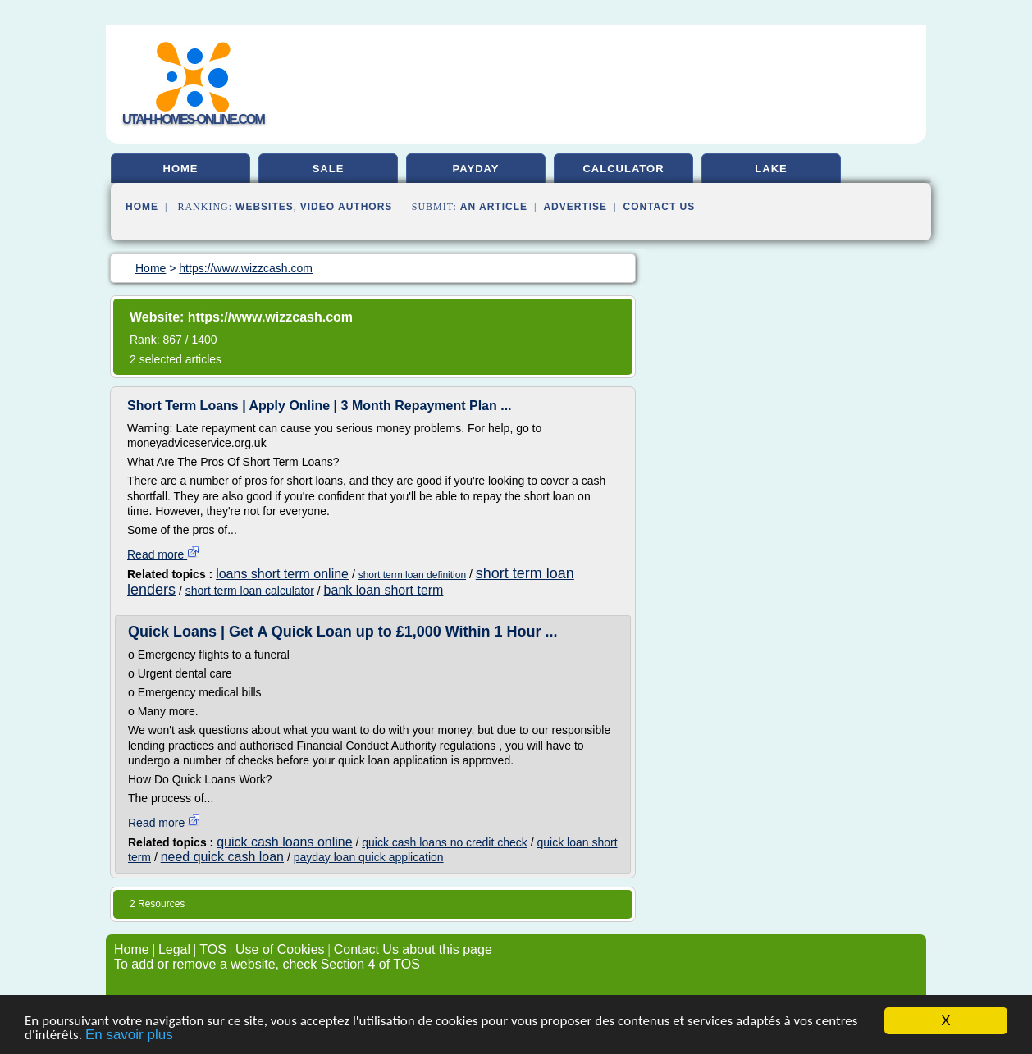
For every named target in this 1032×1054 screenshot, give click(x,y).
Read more (163, 554)
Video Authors (346, 206)
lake (771, 168)
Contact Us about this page (413, 949)
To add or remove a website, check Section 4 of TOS (267, 964)
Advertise (575, 206)
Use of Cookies (280, 949)
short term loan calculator (249, 590)
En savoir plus (129, 1035)
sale (329, 168)
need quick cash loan (222, 857)
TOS (212, 949)
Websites (264, 206)
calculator (623, 168)
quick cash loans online (284, 842)
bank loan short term (384, 590)
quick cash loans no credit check (444, 842)
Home (142, 206)
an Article (493, 206)
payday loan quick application (369, 857)
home (181, 168)
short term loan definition (412, 575)
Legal (174, 949)
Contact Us (659, 206)
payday (476, 168)
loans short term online (282, 574)
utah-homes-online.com (193, 119)
